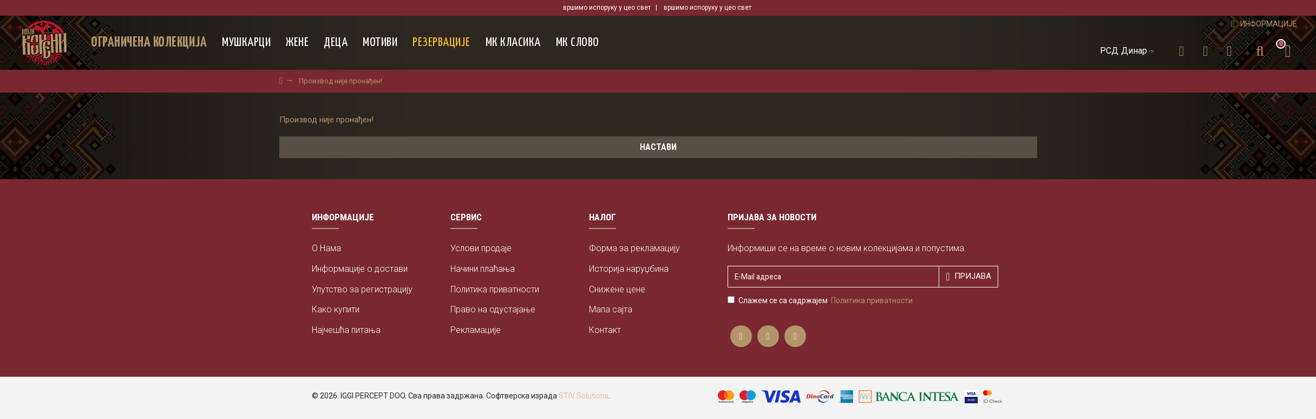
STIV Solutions (583, 395)
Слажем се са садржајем (821, 300)
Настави (658, 147)
